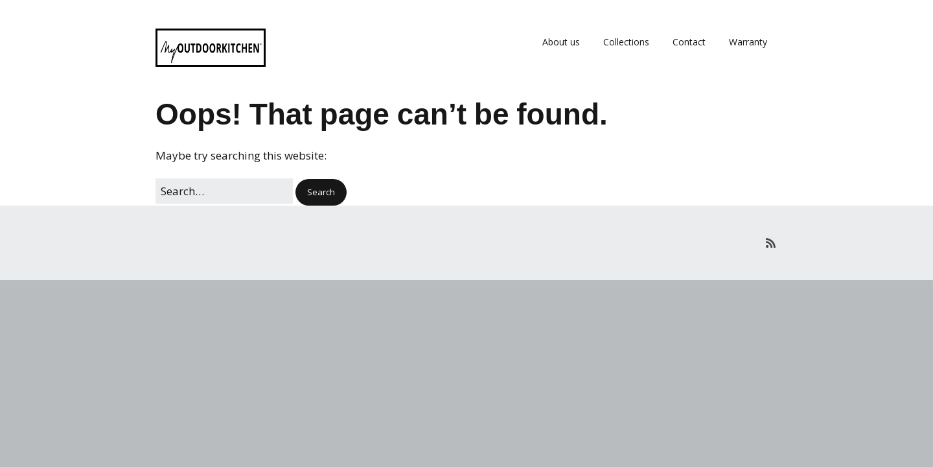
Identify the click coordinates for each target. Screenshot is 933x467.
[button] (321, 192)
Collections (626, 42)
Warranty (748, 42)
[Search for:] (224, 191)
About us (561, 42)
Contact (689, 42)
